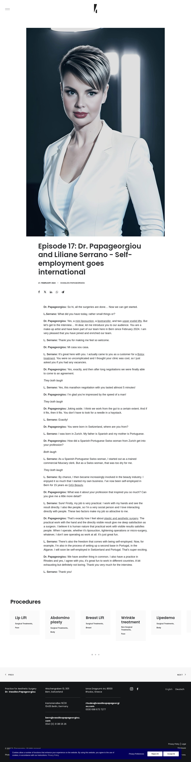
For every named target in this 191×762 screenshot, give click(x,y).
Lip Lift (21, 617)
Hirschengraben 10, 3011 (57, 688)
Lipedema (166, 617)
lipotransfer (104, 321)
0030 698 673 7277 (96, 709)
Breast (88, 628)
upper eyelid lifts (132, 321)
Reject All (154, 754)
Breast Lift (95, 617)
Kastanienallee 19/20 (56, 703)
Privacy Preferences (136, 754)
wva (183, 755)
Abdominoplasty (60, 620)
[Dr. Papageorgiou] (95, 8)
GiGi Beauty (75, 485)
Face (17, 628)
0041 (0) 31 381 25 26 (55, 723)
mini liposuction (84, 321)
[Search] (183, 8)
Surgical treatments (23, 624)
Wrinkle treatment (130, 620)
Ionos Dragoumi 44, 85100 (99, 688)
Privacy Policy (173, 744)
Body (52, 632)
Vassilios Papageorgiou (72, 283)
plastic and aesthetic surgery (121, 518)
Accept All (171, 754)
